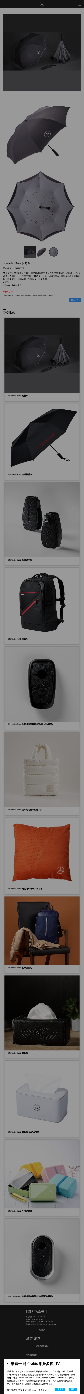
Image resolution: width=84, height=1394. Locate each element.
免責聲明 (42, 1390)
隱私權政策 (12, 1390)
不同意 (60, 1389)
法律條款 (22, 1390)
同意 (73, 1389)
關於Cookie (32, 1390)
